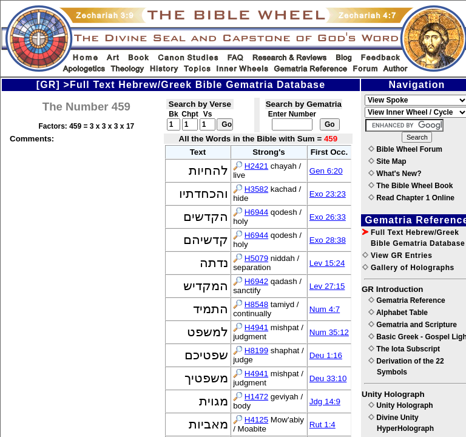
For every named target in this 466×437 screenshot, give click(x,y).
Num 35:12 (329, 332)
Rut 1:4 (322, 424)
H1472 (256, 396)
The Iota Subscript (404, 349)
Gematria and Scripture (412, 324)
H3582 (256, 189)
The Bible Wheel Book (410, 185)
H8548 (256, 304)
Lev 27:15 (327, 286)
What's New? (395, 173)
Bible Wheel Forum (405, 149)
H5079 (256, 258)
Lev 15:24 (327, 263)
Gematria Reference (406, 300)
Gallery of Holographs (408, 267)
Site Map (387, 161)
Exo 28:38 (327, 240)
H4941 (256, 327)
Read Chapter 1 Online (411, 198)
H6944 (256, 212)
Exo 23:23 (327, 193)
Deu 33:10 (328, 378)
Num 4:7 (324, 309)
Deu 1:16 (325, 355)
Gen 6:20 (326, 170)
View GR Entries (397, 255)
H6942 (256, 281)
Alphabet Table (398, 312)
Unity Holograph (400, 405)
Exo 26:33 (327, 217)
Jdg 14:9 (324, 401)
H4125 (256, 419)
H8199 (256, 350)
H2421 (256, 166)
